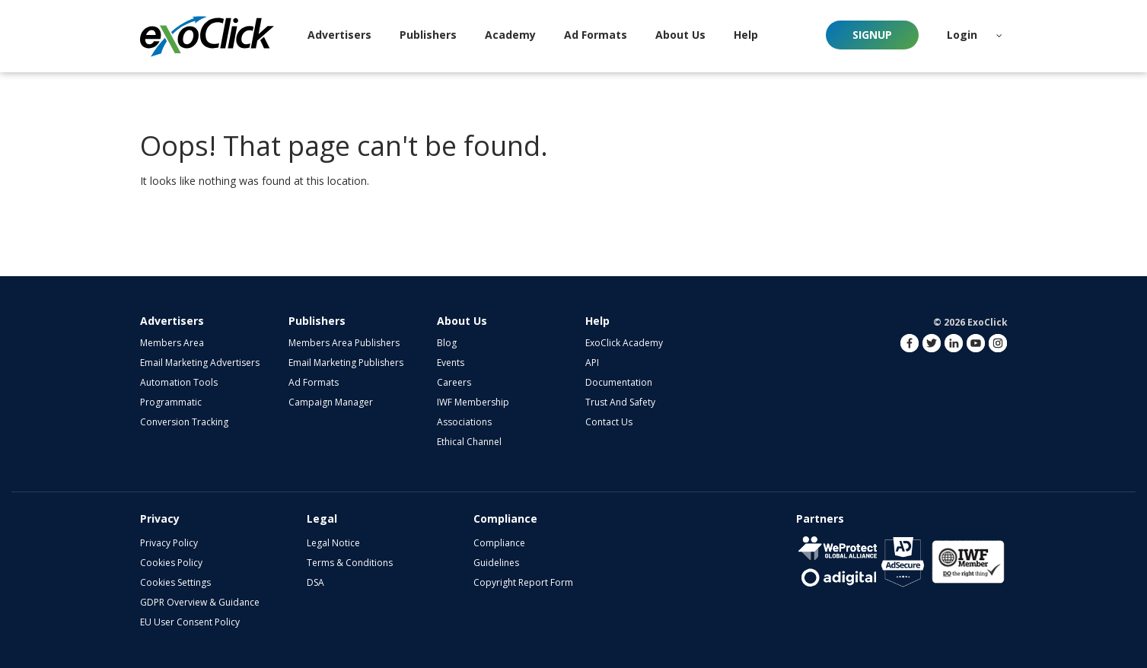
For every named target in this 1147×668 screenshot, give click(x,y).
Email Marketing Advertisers (200, 362)
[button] (999, 35)
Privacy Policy (169, 542)
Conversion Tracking (184, 421)
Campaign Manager (330, 402)
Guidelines (496, 562)
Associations (464, 421)
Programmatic (171, 402)
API (592, 362)
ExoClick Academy (624, 342)
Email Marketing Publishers (345, 362)
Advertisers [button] (339, 34)
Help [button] (746, 34)
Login (962, 34)
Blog (447, 342)
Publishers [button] (428, 34)
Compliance (499, 542)
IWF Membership (473, 402)
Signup (872, 34)
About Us (462, 320)
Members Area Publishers (344, 342)
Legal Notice (333, 542)
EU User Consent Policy (190, 622)
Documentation (618, 382)
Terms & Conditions (350, 562)
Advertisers (172, 320)
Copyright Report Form (523, 582)
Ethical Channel (469, 441)
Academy (510, 34)
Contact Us (608, 421)
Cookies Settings (175, 582)
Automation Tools (179, 382)
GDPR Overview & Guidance (200, 602)
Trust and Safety (620, 402)
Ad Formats (595, 34)
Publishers (317, 320)
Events (450, 362)
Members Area (172, 342)
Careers (454, 382)
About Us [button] (680, 34)
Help (597, 320)
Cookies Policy (171, 562)
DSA (315, 582)
